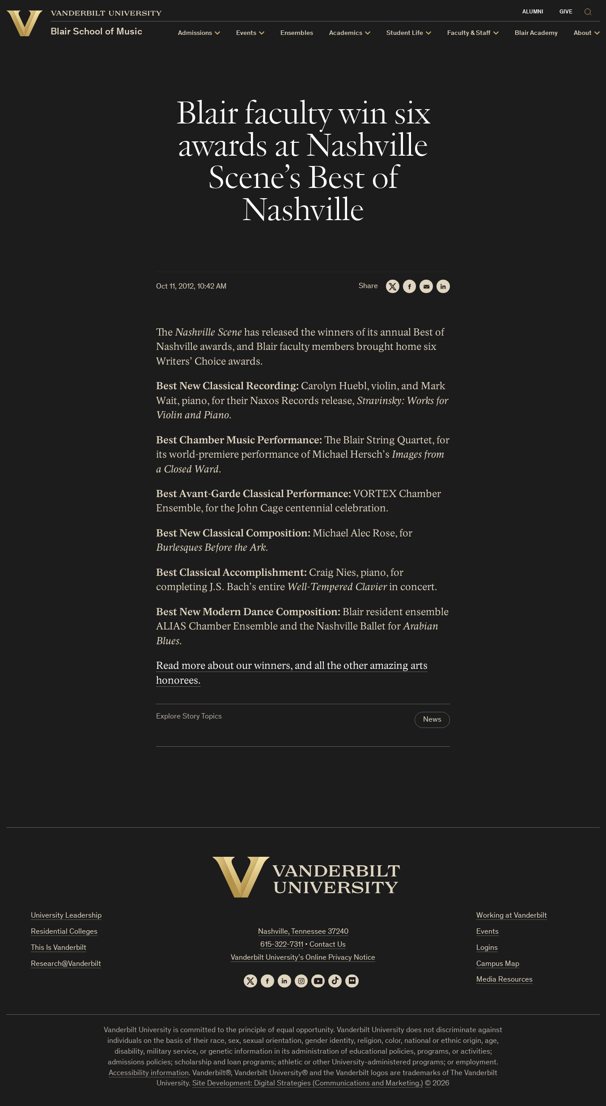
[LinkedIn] (443, 286)
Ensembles (296, 33)
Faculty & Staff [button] (469, 33)
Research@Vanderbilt (66, 964)
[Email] (426, 286)
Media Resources (504, 980)
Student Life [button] (404, 33)
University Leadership (66, 916)
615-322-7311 (281, 945)
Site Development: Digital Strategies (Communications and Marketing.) (307, 1084)
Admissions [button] (195, 33)
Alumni (532, 12)
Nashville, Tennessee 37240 (303, 932)
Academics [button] (345, 33)
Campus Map (497, 964)
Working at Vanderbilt (511, 916)
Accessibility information (149, 1073)
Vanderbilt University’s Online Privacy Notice (303, 958)
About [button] (583, 33)
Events (487, 932)
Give (565, 12)
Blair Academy (536, 33)
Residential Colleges (64, 932)
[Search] (590, 10)
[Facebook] (409, 286)
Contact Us (327, 945)
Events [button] (246, 33)
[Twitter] (392, 286)
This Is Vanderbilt (58, 948)
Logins (487, 948)
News (432, 720)
